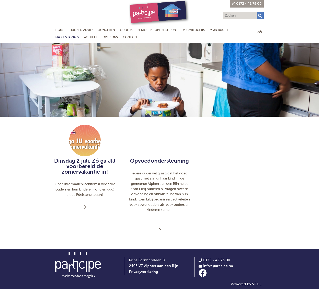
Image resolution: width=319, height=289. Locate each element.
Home (59, 30)
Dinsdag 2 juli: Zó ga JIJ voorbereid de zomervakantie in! (85, 166)
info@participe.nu (218, 266)
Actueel (90, 37)
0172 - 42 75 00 (214, 260)
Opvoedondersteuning (159, 161)
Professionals (67, 37)
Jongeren (106, 30)
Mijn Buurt (219, 30)
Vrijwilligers (194, 30)
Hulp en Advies (81, 30)
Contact (130, 37)
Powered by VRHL (246, 284)
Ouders (126, 30)
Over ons (110, 37)
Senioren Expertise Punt (158, 30)
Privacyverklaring (143, 272)
